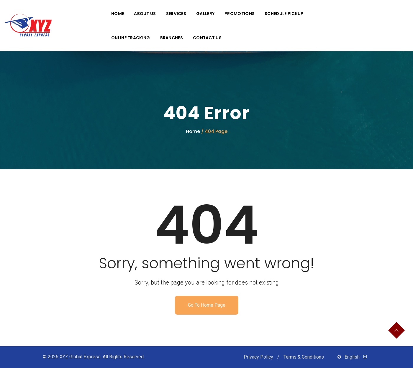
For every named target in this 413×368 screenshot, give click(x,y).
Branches (171, 38)
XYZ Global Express (80, 356)
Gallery (205, 14)
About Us (145, 14)
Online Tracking (130, 38)
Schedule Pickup (284, 14)
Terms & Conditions (304, 357)
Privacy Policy (259, 357)
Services (176, 14)
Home (117, 14)
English (352, 357)
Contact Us (207, 38)
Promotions (239, 14)
